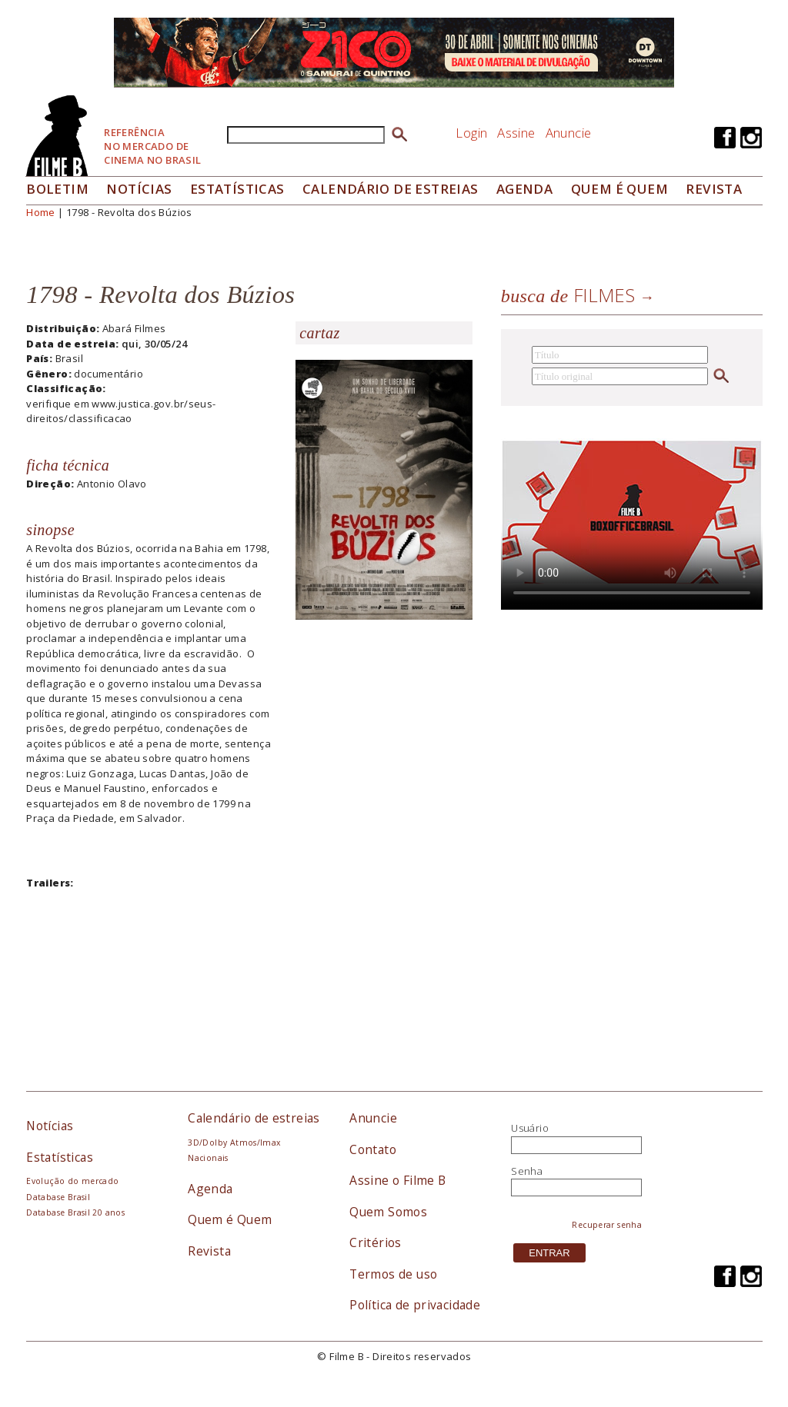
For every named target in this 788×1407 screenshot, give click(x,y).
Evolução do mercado (72, 1181)
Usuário (530, 1128)
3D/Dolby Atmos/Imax (234, 1142)
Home (40, 212)
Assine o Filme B (397, 1180)
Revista (714, 189)
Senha (527, 1171)
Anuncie (569, 132)
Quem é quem (619, 189)
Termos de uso (393, 1274)
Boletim (57, 189)
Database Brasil (58, 1197)
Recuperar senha (607, 1224)
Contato (372, 1149)
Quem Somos (388, 1211)
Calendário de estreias (254, 1117)
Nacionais (208, 1158)
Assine (516, 132)
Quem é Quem (230, 1219)
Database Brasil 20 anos (75, 1212)
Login (471, 132)
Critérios (375, 1242)
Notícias (139, 189)
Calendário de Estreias (390, 189)
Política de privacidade (414, 1304)
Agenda (524, 189)
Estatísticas (237, 189)
